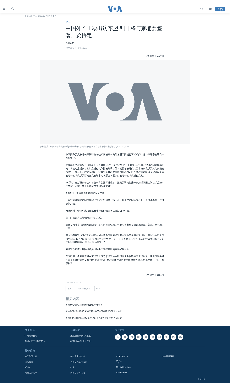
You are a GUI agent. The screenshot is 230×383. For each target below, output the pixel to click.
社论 (72, 367)
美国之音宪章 (31, 372)
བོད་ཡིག (119, 362)
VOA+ (27, 367)
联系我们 (29, 362)
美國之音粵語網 (77, 372)
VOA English (122, 356)
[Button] (150, 56)
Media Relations (123, 367)
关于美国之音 (31, 356)
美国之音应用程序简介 (35, 341)
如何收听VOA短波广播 (80, 341)
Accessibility (121, 372)
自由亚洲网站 (168, 356)
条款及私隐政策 (77, 356)
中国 (68, 22)
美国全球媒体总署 (78, 362)
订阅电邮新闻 (31, 336)
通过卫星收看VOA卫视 (80, 336)
